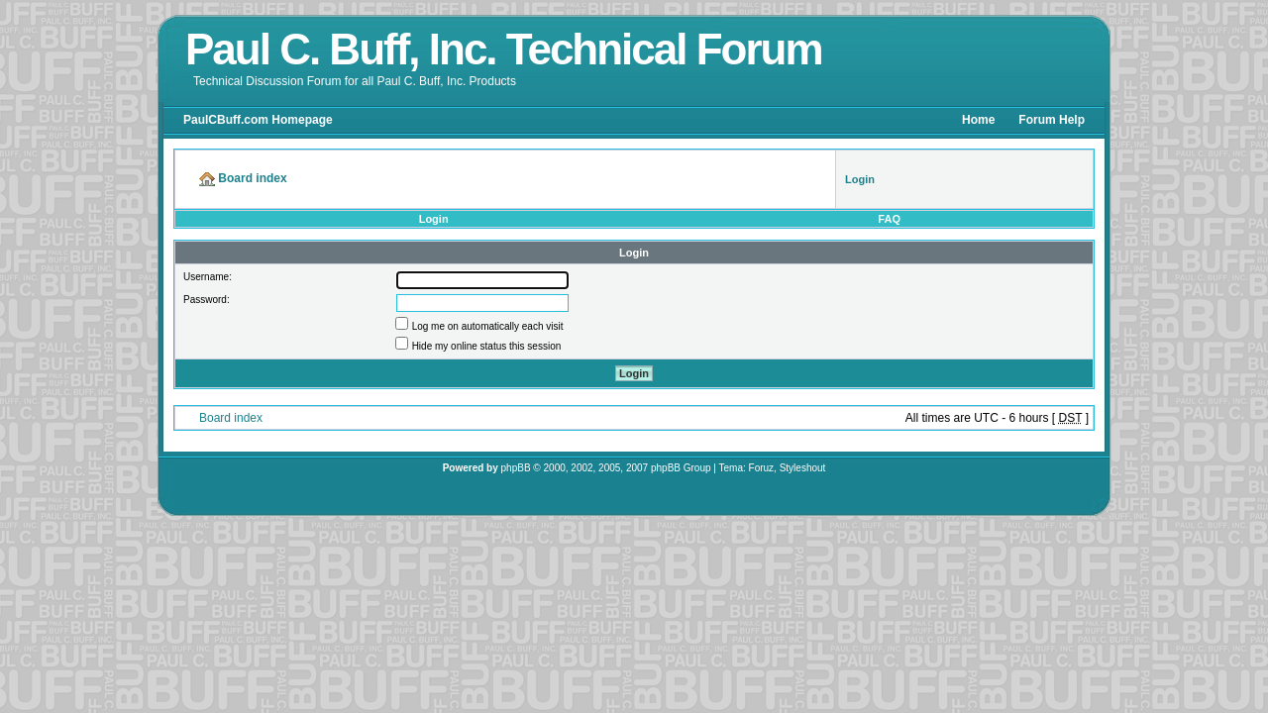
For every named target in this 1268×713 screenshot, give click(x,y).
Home (978, 120)
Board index (231, 418)
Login (434, 219)
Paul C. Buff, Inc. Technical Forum (503, 49)
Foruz (762, 467)
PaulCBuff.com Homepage (258, 120)
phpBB (516, 467)
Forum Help (1051, 120)
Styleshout (803, 467)
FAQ (889, 219)
